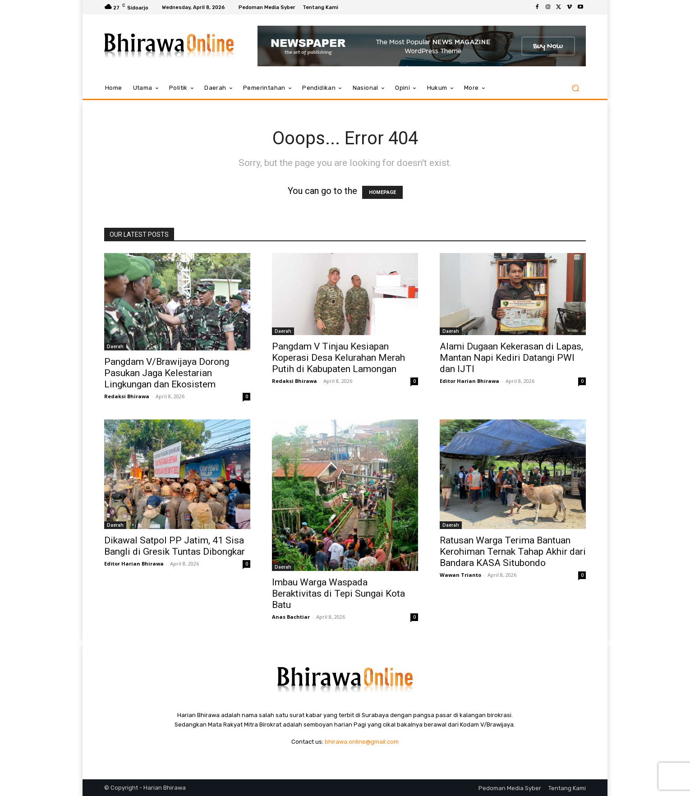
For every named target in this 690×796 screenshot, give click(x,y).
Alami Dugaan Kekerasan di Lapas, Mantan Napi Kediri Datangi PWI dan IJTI (511, 357)
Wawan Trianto (460, 574)
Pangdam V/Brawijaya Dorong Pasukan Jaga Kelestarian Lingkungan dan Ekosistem (166, 373)
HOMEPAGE (382, 192)
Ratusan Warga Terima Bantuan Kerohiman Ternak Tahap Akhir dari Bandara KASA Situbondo (513, 551)
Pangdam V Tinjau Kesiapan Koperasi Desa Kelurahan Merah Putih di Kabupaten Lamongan (338, 357)
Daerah (115, 346)
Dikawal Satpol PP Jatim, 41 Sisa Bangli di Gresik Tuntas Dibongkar (174, 546)
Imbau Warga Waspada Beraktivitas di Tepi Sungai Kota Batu (338, 593)
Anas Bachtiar (291, 616)
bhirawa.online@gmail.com (362, 741)
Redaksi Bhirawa (126, 396)
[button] (575, 88)
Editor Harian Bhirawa (469, 380)
